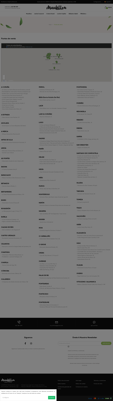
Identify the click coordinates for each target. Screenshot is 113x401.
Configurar (5, 397)
